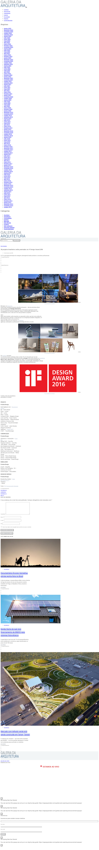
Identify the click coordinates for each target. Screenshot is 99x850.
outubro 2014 (8, 207)
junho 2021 (7, 87)
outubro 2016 (8, 170)
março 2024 (7, 44)
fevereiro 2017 (8, 163)
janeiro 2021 (7, 95)
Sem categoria (8, 226)
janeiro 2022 (7, 76)
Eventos (6, 15)
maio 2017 (7, 159)
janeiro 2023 (7, 58)
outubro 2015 (8, 188)
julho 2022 (7, 67)
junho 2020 (7, 103)
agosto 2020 (7, 100)
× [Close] (1, 798)
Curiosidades (7, 13)
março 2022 (7, 73)
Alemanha (9, 306)
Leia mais (3, 587)
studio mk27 (10, 429)
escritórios (20, 320)
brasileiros (42, 358)
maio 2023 (7, 52)
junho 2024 (7, 39)
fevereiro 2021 (8, 94)
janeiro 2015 (7, 202)
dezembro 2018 (8, 131)
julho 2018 (7, 139)
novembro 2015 (8, 187)
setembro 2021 (8, 83)
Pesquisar (16, 240)
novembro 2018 (8, 132)
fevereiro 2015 (8, 201)
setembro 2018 (8, 135)
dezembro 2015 (8, 185)
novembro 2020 (8, 97)
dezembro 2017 (8, 148)
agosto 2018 (7, 137)
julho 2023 (7, 50)
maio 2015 (7, 196)
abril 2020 (7, 106)
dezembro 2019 (8, 112)
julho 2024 (7, 38)
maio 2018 (7, 142)
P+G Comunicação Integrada (49, 303)
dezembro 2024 (8, 30)
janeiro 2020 (7, 111)
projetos (4, 355)
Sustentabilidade (8, 20)
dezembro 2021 (8, 78)
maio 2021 (7, 89)
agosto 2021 (7, 84)
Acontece (6, 10)
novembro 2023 (8, 47)
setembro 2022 (8, 64)
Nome (2, 517)
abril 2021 (7, 90)
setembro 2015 (8, 190)
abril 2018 (7, 143)
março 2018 (7, 145)
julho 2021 (7, 86)
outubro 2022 (8, 63)
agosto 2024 (7, 36)
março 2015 (7, 199)
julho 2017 (7, 156)
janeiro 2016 (7, 184)
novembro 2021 (8, 80)
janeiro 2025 (7, 28)
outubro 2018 (8, 134)
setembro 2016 (8, 171)
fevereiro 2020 (8, 109)
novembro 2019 (8, 114)
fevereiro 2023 (8, 56)
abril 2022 (7, 72)
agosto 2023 (7, 49)
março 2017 (7, 162)
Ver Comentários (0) (6, 533)
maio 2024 (7, 41)
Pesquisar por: (3, 238)
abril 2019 (7, 125)
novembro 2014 (8, 205)
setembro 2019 (8, 117)
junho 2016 (7, 176)
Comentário (3, 514)
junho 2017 (7, 157)
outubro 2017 (8, 151)
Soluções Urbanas (9, 227)
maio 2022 (7, 70)
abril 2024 (7, 42)
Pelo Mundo (7, 17)
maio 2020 (7, 104)
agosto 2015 (7, 191)
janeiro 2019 (7, 129)
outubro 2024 (8, 33)
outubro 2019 (8, 115)
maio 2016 (7, 177)
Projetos (6, 19)
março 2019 (7, 126)
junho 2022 (7, 69)
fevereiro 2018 (8, 146)
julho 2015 (7, 193)
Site (1, 523)
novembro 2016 (8, 168)
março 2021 (7, 92)
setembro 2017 (8, 153)
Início (2, 246)
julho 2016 (7, 174)
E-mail (2, 520)
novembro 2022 (8, 61)
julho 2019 (7, 120)
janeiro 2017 (7, 165)
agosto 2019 (7, 118)
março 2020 (7, 108)
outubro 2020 (8, 98)
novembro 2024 (8, 31)
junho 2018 (7, 140)
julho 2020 (7, 101)
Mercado (6, 221)
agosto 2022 (7, 66)
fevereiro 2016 (8, 182)
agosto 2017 (7, 154)
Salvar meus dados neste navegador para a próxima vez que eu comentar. (17, 527)
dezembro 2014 (8, 204)
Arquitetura (7, 11)
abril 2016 (7, 179)
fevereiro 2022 (8, 75)
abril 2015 (7, 198)
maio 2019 (7, 123)
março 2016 (7, 181)
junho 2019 (7, 122)
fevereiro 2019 (8, 128)
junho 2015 (7, 195)
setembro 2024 (8, 35)
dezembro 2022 (8, 59)
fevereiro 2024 (8, 45)
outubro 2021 (8, 81)
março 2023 (7, 55)
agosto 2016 (7, 173)
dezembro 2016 (8, 167)
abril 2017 (7, 160)
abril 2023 (7, 53)
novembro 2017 (8, 149)
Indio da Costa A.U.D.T (8, 479)
